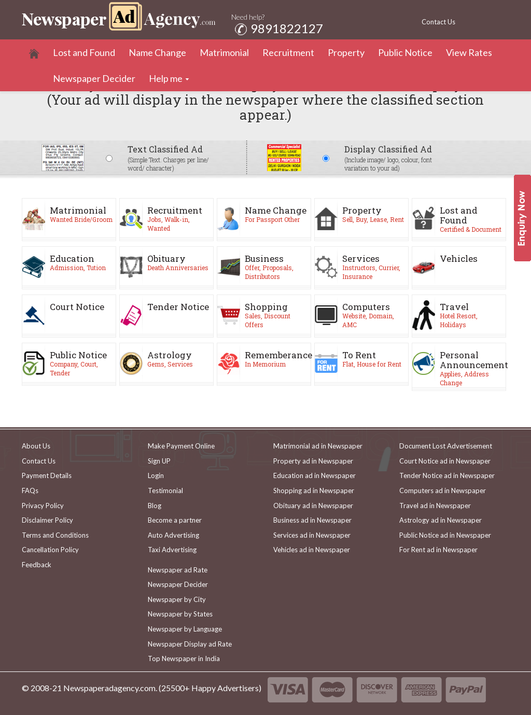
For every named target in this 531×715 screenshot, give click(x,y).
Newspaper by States (180, 614)
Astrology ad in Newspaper (440, 520)
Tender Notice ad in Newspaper (447, 475)
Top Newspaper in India (184, 658)
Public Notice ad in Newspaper (445, 535)
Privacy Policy (43, 505)
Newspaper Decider (94, 78)
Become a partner (175, 520)
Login (156, 475)
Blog (154, 505)
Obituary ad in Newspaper (313, 505)
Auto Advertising (173, 535)
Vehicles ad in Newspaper (311, 549)
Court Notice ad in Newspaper (445, 461)
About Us (36, 446)
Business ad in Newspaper (312, 520)
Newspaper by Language (185, 629)
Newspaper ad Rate (177, 570)
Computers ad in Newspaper (442, 490)
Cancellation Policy (50, 549)
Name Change (157, 52)
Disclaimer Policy (47, 520)
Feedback (36, 564)
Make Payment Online (181, 446)
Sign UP (159, 461)
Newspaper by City (177, 599)
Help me (166, 78)
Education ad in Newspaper (314, 475)
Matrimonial (224, 52)
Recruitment (288, 52)
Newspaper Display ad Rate (190, 644)
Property (346, 52)
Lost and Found (84, 52)
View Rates (469, 52)
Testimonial (165, 490)
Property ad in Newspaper (313, 461)
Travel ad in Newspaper (435, 505)
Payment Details (47, 475)
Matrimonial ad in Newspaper (317, 446)
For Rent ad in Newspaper (438, 549)
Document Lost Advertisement (445, 446)
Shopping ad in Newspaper (313, 490)
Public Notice (405, 52)
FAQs (30, 490)
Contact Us (438, 22)
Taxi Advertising (172, 549)
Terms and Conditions (55, 535)
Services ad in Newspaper (312, 535)
